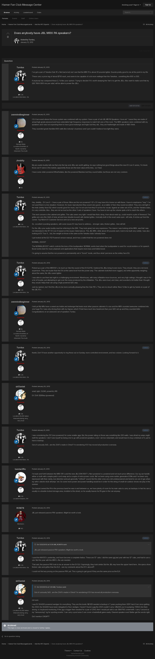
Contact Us (78, 651)
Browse (7, 13)
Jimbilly (20, 160)
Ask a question (145, 51)
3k (21, 142)
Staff (23, 18)
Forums (5, 18)
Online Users (33, 18)
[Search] (129, 12)
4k (21, 188)
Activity (16, 12)
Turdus (32, 40)
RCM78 (20, 508)
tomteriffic (20, 469)
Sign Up (148, 5)
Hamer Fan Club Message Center (22, 4)
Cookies (87, 651)
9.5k (20, 496)
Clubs (39, 12)
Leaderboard (28, 12)
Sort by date (146, 105)
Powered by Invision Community (77, 655)
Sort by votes (134, 105)
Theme (67, 651)
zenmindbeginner (20, 114)
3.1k (21, 414)
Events (14, 18)
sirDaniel (20, 386)
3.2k (20, 95)
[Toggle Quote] (35, 544)
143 (21, 528)
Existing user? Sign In (131, 5)
